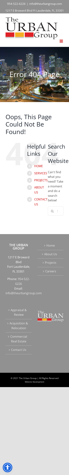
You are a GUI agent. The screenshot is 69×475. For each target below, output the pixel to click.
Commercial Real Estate (18, 339)
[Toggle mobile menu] (61, 41)
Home (50, 245)
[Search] (52, 211)
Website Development (34, 381)
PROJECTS (41, 180)
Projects (50, 263)
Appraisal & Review (19, 312)
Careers (50, 271)
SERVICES (40, 173)
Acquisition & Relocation (19, 325)
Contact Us (18, 350)
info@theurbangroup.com (45, 4)
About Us (50, 254)
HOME (38, 166)
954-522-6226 (16, 4)
